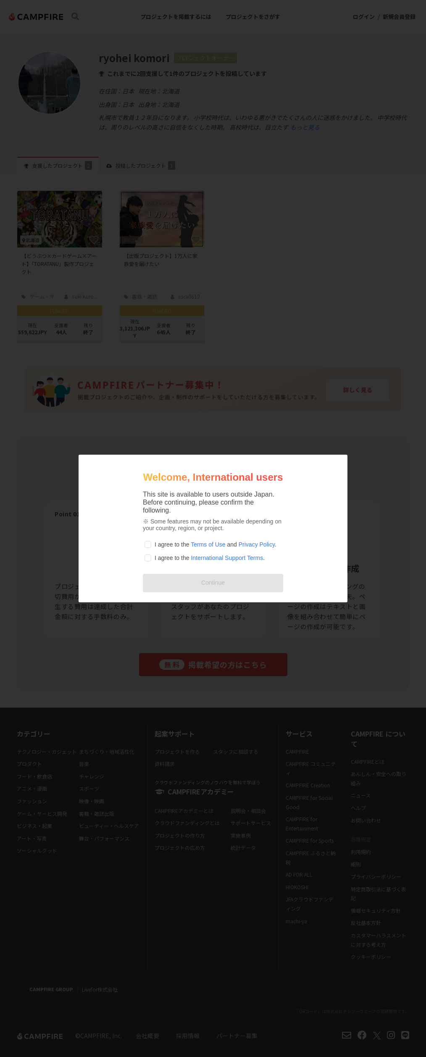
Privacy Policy (257, 544)
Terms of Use (208, 544)
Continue (213, 582)
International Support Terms (227, 558)
